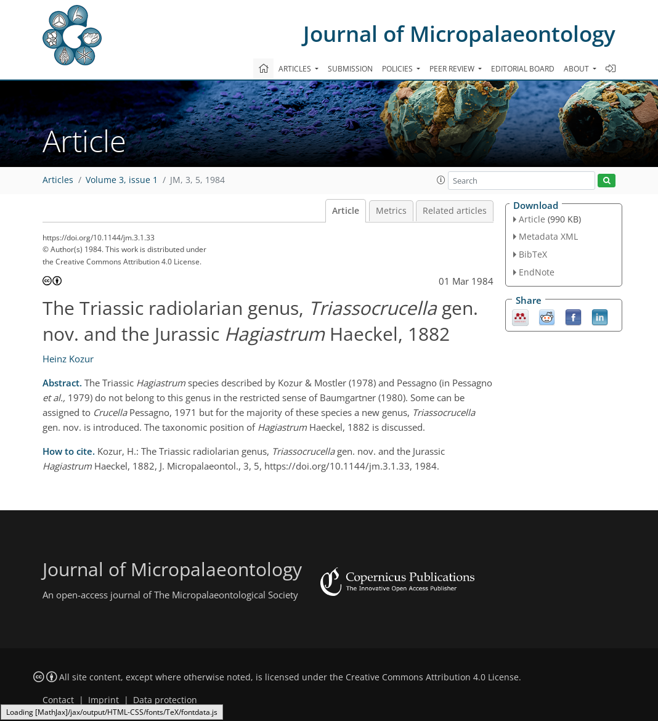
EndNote (536, 272)
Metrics (391, 210)
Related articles (455, 210)
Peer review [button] (452, 68)
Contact (58, 700)
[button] (441, 179)
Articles (58, 179)
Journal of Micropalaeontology (459, 33)
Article (345, 210)
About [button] (577, 68)
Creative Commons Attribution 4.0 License (432, 677)
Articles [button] (295, 68)
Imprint (103, 700)
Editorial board (522, 68)
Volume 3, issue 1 (122, 179)
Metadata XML (548, 236)
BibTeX (533, 254)
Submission (350, 68)
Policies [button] (398, 68)
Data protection (165, 700)
